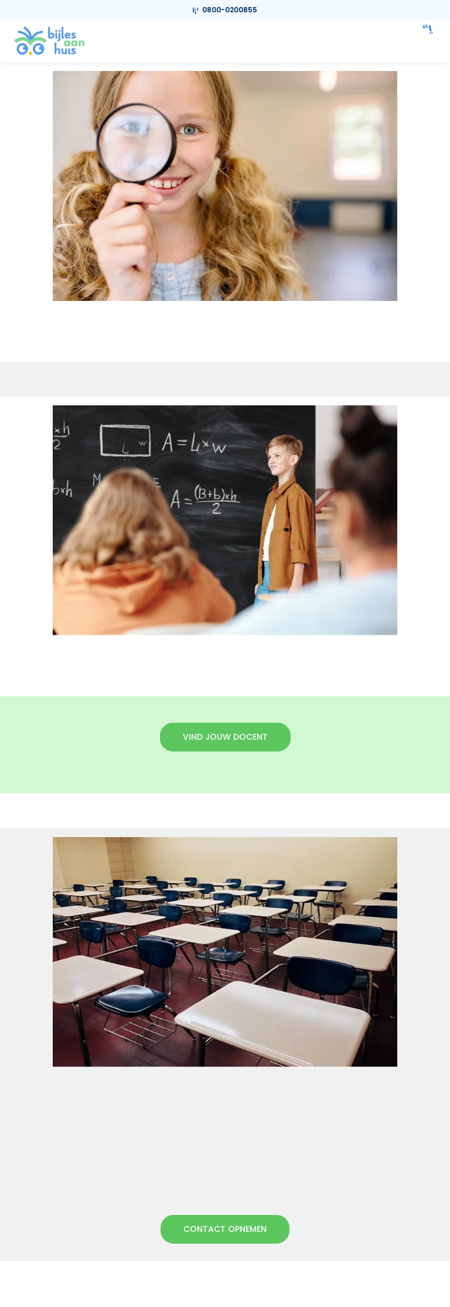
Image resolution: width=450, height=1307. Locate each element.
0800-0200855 (225, 10)
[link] (49, 40)
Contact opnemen (225, 1229)
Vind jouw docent (225, 737)
